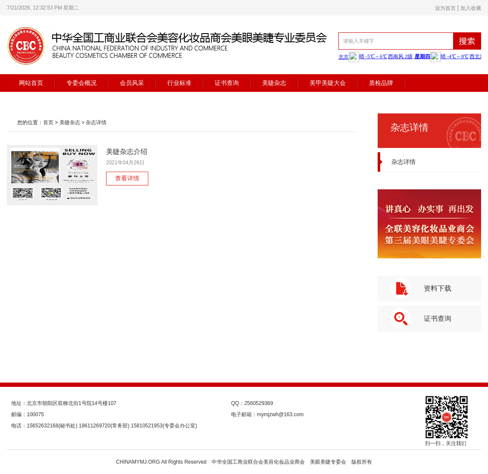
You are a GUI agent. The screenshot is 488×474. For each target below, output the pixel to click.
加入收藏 (470, 8)
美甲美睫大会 (328, 82)
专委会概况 (81, 82)
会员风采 (132, 82)
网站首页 (31, 82)
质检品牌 (381, 82)
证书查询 (227, 82)
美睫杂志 (274, 82)
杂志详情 (96, 122)
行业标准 (179, 82)
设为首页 (445, 8)
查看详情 (127, 178)
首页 (48, 122)
